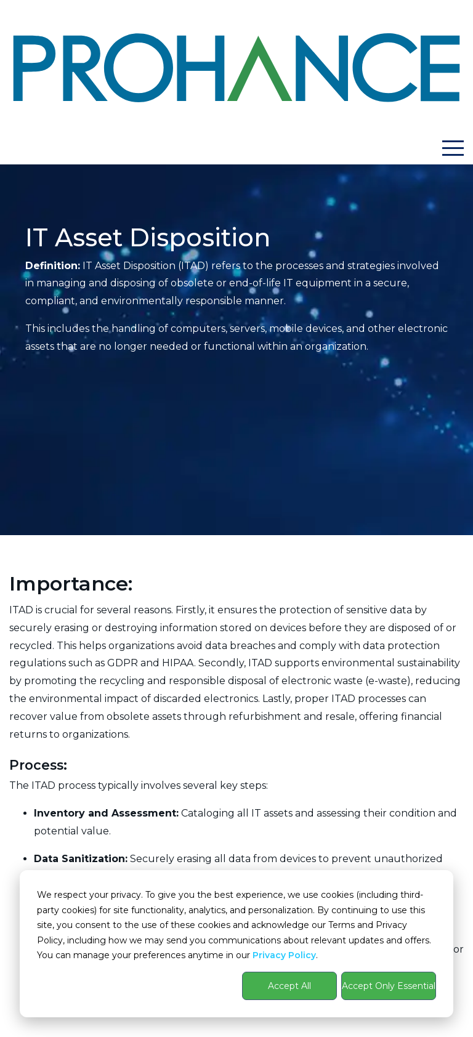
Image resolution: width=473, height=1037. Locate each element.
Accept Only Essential (388, 985)
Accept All (289, 985)
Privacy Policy (284, 955)
